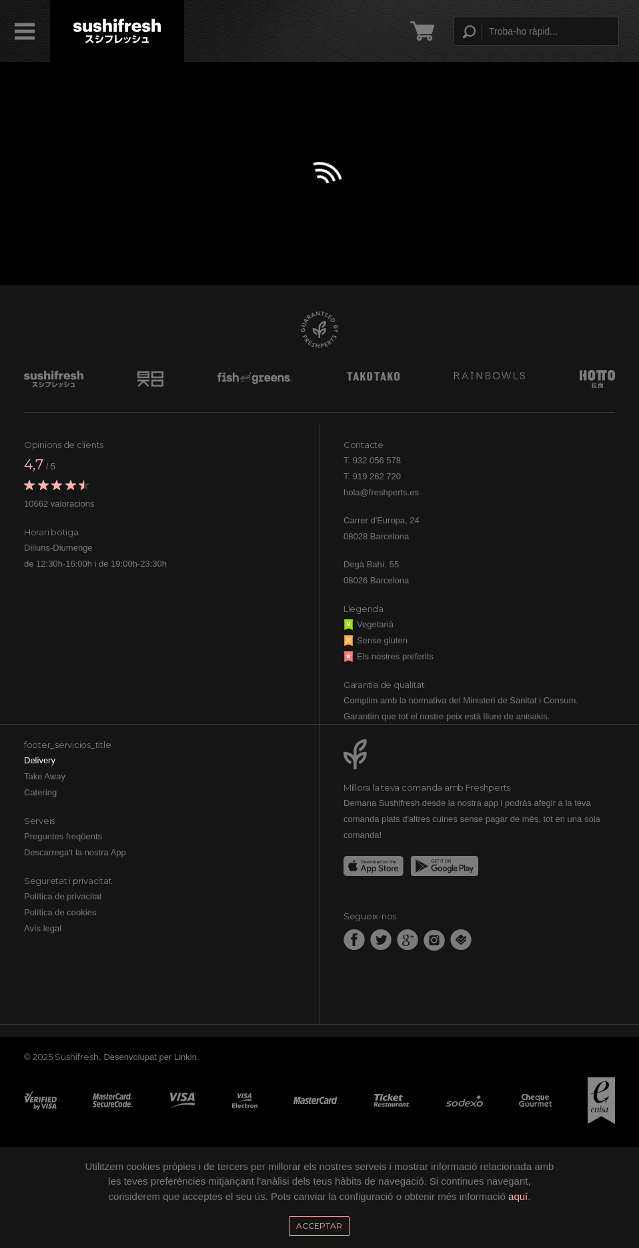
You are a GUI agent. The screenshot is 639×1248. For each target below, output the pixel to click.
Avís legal (42, 928)
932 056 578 (377, 460)
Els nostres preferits (389, 656)
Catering (40, 792)
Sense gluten (376, 640)
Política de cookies (60, 912)
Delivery (39, 760)
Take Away (44, 776)
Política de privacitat (62, 896)
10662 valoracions (59, 504)
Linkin (185, 1057)
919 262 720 (377, 476)
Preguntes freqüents (63, 836)
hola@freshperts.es (381, 492)
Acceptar (319, 1226)
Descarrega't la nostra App (75, 852)
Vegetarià (369, 624)
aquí (518, 1196)
